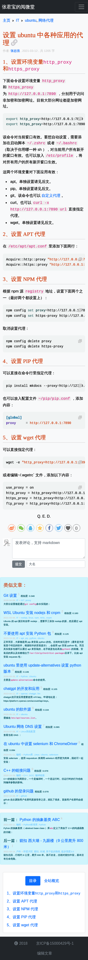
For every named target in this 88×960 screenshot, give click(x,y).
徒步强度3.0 (67, 851)
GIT (22, 600)
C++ (25, 775)
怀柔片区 (28, 851)
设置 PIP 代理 (21, 917)
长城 (42, 851)
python (32, 638)
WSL (42, 617)
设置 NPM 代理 (22, 909)
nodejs (24, 617)
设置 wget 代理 (22, 925)
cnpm (49, 617)
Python (24, 676)
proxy (28, 600)
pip (26, 638)
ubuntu (40, 638)
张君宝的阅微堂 (18, 6)
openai (24, 693)
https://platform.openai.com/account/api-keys (26, 701)
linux (31, 617)
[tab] (32, 881)
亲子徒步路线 (53, 851)
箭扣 (36, 851)
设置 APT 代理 (22, 901)
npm (36, 617)
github (24, 796)
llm (38, 693)
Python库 (28, 754)
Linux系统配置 (28, 731)
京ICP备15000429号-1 (54, 943)
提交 (18, 564)
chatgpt (32, 693)
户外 (19, 851)
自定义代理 (51, 196)
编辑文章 (44, 953)
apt (22, 638)
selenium (53, 754)
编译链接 (40, 775)
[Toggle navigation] (81, 7)
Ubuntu (32, 676)
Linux (36, 754)
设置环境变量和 (43, 893)
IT (17, 600)
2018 (20, 943)
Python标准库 (30, 824)
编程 (19, 754)
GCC (31, 775)
